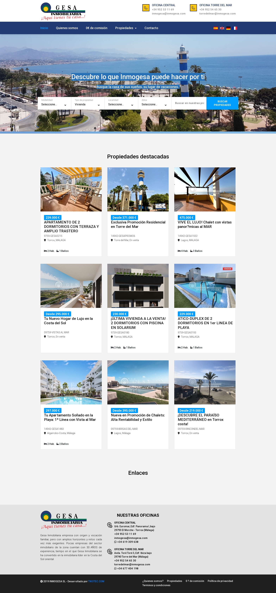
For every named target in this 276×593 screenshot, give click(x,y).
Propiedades (124, 28)
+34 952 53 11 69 (163, 9)
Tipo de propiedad (84, 100)
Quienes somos (67, 28)
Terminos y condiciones (156, 585)
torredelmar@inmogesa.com (217, 13)
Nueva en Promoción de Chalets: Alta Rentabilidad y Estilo (138, 417)
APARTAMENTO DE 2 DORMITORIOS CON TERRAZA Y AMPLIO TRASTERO (71, 226)
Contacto (151, 28)
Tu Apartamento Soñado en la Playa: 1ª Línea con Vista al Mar (70, 417)
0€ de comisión (96, 28)
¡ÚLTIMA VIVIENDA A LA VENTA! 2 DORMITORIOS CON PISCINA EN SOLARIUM (138, 323)
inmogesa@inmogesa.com (169, 13)
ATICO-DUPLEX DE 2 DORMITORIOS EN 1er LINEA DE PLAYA (205, 323)
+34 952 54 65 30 (210, 9)
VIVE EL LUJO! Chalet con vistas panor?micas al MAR (205, 224)
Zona (144, 100)
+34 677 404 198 (126, 568)
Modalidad (46, 100)
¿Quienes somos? (153, 581)
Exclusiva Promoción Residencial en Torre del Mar (138, 224)
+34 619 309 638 (126, 541)
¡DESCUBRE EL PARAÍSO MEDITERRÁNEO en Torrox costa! (201, 419)
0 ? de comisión (195, 581)
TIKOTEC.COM (96, 581)
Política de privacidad (220, 581)
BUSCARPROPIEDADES (222, 103)
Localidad (113, 100)
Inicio (44, 28)
